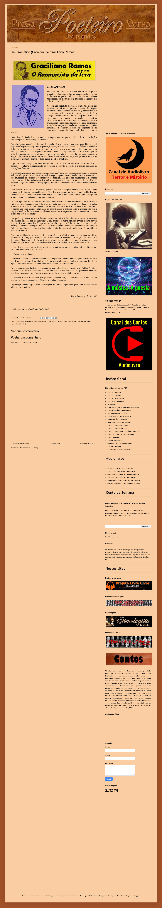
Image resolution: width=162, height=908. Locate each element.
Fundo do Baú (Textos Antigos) (119, 416)
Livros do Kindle (113, 437)
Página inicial (54, 444)
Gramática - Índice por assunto (119, 422)
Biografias (111, 404)
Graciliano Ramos (27, 321)
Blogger (136, 896)
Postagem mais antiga (88, 444)
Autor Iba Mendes (114, 392)
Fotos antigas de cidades (117, 413)
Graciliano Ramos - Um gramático (75, 321)
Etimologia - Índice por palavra (119, 410)
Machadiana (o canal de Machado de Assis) (124, 483)
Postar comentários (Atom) (27, 448)
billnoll (118, 896)
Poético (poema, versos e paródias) (121, 471)
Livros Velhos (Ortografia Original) (120, 434)
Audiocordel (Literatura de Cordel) (120, 468)
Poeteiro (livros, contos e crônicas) (121, 477)
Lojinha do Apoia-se (115, 440)
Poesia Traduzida (114, 446)
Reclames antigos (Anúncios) (118, 449)
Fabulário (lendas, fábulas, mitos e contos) (123, 480)
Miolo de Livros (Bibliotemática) (119, 443)
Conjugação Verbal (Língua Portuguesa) (123, 407)
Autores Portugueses (115, 401)
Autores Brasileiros (114, 395)
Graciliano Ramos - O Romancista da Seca (48, 321)
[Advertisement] (54, 422)
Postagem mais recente (20, 444)
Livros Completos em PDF (117, 428)
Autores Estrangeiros (115, 398)
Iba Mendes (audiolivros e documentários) (123, 474)
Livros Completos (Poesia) (117, 425)
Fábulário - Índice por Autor (118, 419)
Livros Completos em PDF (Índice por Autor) (124, 431)
